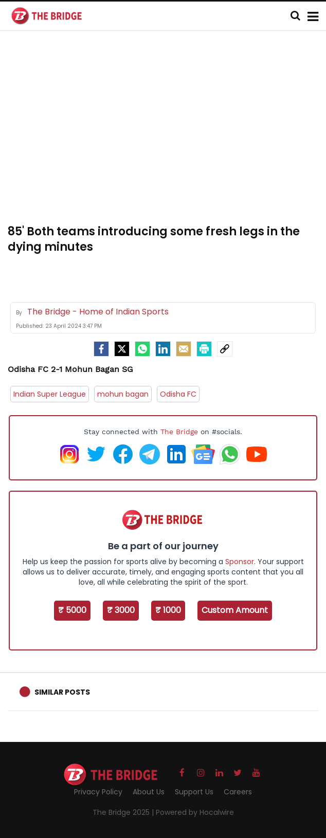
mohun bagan (123, 394)
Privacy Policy (98, 792)
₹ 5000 (72, 610)
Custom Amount (235, 610)
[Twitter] (122, 349)
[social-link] (224, 349)
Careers (238, 792)
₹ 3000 (121, 610)
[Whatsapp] (142, 349)
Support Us (194, 792)
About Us (149, 792)
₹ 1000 (168, 610)
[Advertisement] (167, 134)
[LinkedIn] (163, 349)
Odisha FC (178, 394)
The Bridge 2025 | (124, 812)
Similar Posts (62, 692)
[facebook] (101, 349)
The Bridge (179, 431)
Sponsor (239, 561)
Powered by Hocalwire (195, 812)
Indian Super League (49, 394)
